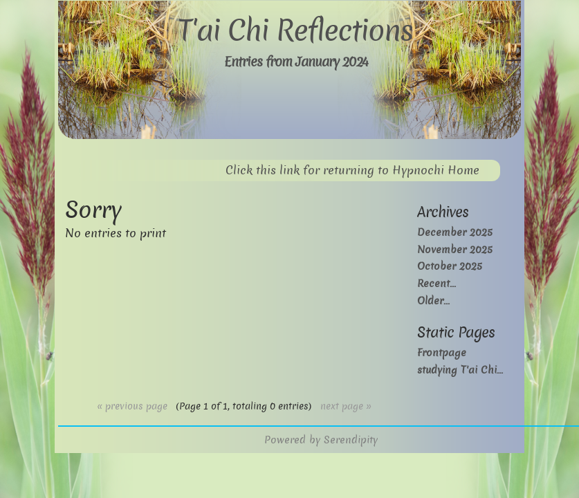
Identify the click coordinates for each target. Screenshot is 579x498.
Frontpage (441, 352)
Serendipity (351, 439)
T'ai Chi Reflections (295, 30)
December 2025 (455, 232)
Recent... (436, 283)
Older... (433, 300)
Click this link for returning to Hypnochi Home (352, 170)
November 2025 (455, 249)
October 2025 (449, 266)
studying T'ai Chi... (460, 369)
